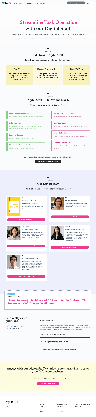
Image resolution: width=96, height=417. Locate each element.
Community (60, 408)
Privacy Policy (78, 406)
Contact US (60, 411)
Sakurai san (43, 410)
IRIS (41, 411)
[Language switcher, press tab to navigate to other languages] (90, 3)
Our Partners (60, 406)
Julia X (42, 408)
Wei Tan (42, 404)
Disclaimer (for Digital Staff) (82, 404)
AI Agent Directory (19, 3)
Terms (76, 408)
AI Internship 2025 (41, 3)
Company (30, 3)
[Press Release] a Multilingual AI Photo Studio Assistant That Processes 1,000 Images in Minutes (48, 302)
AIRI (41, 406)
